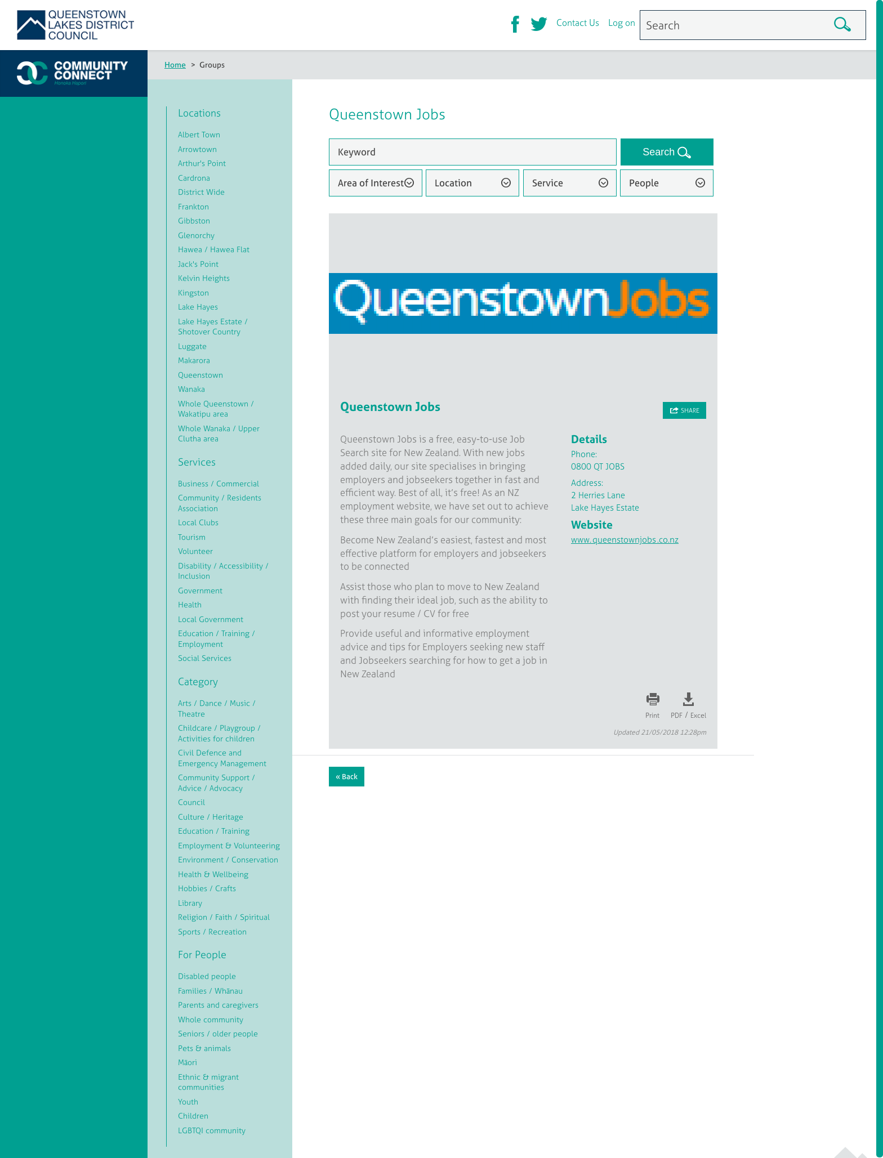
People (644, 182)
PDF (677, 715)
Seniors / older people (218, 1033)
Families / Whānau (210, 990)
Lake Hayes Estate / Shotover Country (213, 326)
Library (190, 902)
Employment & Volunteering (229, 845)
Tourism (192, 536)
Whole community (210, 1019)
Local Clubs (198, 522)
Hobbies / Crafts (207, 888)
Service (547, 182)
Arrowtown (197, 149)
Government (200, 590)
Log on (621, 24)
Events (54, 232)
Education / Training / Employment (216, 638)
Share (690, 410)
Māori (187, 1062)
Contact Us (577, 24)
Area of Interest (371, 182)
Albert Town (199, 134)
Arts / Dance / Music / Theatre (217, 708)
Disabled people (207, 976)
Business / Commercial (218, 483)
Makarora (194, 360)
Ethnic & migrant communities (208, 1082)
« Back (347, 776)
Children (193, 1115)
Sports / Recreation (212, 931)
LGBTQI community (212, 1130)
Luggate (192, 346)
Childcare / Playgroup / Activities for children (219, 733)
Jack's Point (198, 263)
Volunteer (195, 551)
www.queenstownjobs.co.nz (625, 540)
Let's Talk (58, 257)
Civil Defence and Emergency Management (222, 757)
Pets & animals (204, 1048)
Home (175, 64)
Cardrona (194, 177)
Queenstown (200, 374)
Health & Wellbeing (213, 874)
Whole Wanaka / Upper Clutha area (219, 433)
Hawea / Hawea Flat (213, 249)
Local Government (210, 619)
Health (190, 604)
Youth (188, 1101)
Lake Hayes (198, 306)
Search (660, 152)
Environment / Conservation (228, 859)
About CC (59, 155)
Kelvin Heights (204, 277)
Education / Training (213, 830)
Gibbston (194, 220)
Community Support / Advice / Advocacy (216, 782)
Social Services (204, 657)
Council (191, 802)
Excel (698, 715)
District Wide (201, 191)
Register (56, 180)
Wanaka (191, 388)
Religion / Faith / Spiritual (224, 916)
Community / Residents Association (219, 502)
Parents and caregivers (218, 1004)
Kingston (193, 292)
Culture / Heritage (210, 816)
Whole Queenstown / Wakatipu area (216, 408)
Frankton (193, 206)
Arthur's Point (202, 163)
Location (453, 182)
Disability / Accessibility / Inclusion (223, 571)
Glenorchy (196, 235)
